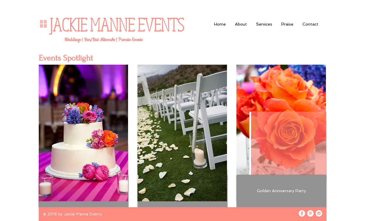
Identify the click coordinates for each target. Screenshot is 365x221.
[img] (83, 133)
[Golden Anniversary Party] (281, 191)
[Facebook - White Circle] (302, 213)
